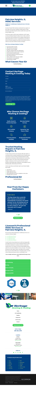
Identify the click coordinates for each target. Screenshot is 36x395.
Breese (10, 365)
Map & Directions (18, 340)
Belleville (10, 364)
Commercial (18, 317)
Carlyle (21, 365)
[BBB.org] (15, 352)
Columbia (21, 368)
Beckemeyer (22, 362)
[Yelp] (18, 352)
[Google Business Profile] (13, 352)
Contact (18, 322)
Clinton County (22, 367)
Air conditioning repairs (11, 239)
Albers (10, 361)
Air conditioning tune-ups (11, 237)
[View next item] (19, 215)
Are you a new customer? (9, 88)
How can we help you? (8, 91)
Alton (21, 361)
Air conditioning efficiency (11, 236)
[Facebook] (22, 352)
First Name (6, 76)
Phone (6, 81)
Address (6, 86)
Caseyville (10, 367)
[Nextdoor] (20, 352)
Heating (18, 315)
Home (18, 311)
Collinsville (10, 368)
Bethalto (21, 364)
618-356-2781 (18, 331)
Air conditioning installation (11, 240)
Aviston (10, 362)
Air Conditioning (18, 313)
